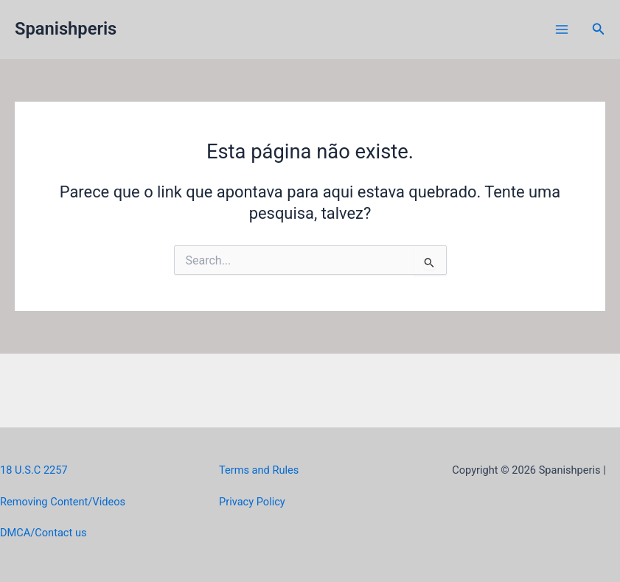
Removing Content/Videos (62, 501)
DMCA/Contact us (43, 532)
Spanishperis (65, 28)
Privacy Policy (252, 501)
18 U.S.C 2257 (34, 470)
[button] (598, 29)
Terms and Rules (259, 470)
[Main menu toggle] (561, 29)
